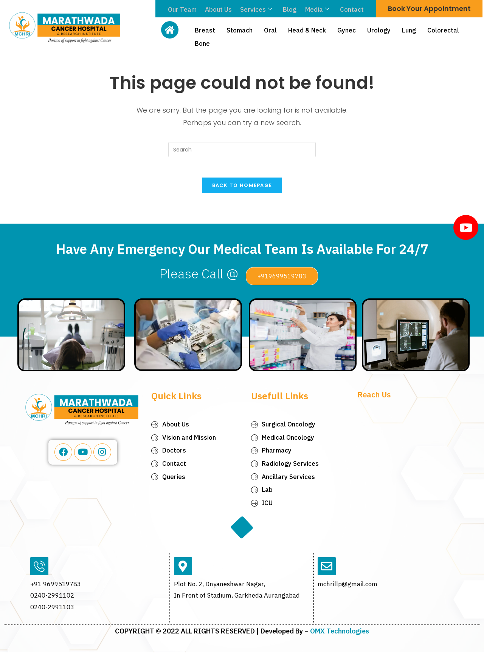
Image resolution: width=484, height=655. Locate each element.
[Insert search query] (242, 149)
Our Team (184, 9)
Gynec (346, 29)
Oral (270, 29)
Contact (349, 9)
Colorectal (443, 29)
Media (316, 9)
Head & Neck (307, 29)
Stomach (239, 29)
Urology (379, 29)
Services (256, 9)
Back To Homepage (242, 188)
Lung (409, 29)
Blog (289, 9)
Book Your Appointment (429, 8)
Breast (205, 29)
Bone (202, 41)
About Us (219, 9)
